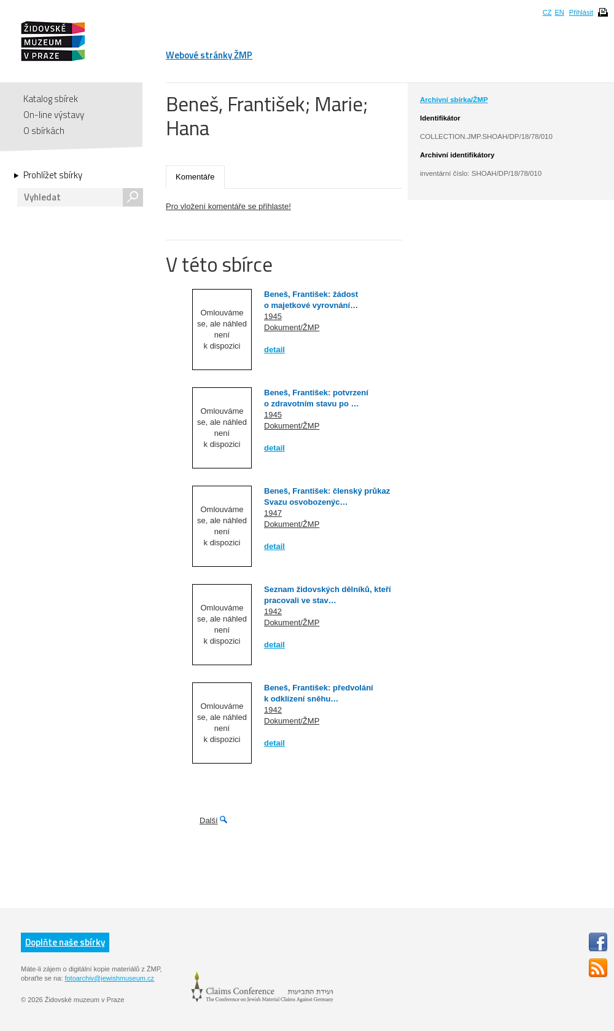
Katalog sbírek (50, 99)
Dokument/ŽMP (291, 327)
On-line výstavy (53, 115)
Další (209, 820)
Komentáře (195, 176)
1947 (273, 513)
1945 (273, 316)
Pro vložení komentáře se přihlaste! (228, 206)
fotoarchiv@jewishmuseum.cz (109, 978)
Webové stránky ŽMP (209, 55)
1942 (273, 611)
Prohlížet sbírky (52, 175)
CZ (547, 12)
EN (559, 12)
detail (274, 349)
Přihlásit (581, 12)
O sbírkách (43, 131)
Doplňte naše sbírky (65, 942)
